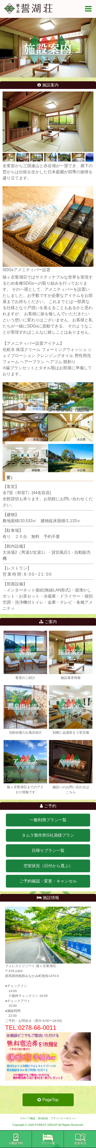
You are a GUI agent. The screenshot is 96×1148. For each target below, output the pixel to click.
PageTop (47, 1100)
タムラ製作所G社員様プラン (48, 835)
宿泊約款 (43, 1118)
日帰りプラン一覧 (48, 850)
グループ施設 (27, 1118)
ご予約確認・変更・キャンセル (48, 881)
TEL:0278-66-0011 (30, 1027)
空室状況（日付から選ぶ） (48, 866)
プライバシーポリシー (63, 1118)
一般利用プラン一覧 (48, 820)
